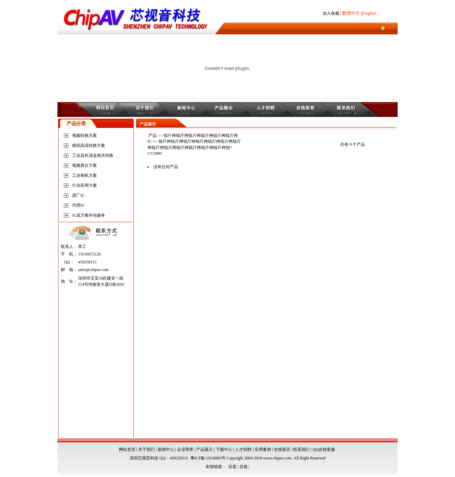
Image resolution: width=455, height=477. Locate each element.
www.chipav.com (277, 458)
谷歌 (244, 466)
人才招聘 (243, 449)
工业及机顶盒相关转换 (92, 155)
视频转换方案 (84, 135)
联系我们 (301, 449)
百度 (232, 466)
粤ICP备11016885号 (207, 458)
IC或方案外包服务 (88, 215)
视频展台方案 (84, 165)
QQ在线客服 (324, 449)
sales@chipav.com (93, 269)
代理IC (78, 205)
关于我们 (146, 449)
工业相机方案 (84, 175)
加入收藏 (331, 13)
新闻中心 (166, 449)
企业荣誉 (185, 449)
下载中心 (224, 449)
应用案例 (263, 449)
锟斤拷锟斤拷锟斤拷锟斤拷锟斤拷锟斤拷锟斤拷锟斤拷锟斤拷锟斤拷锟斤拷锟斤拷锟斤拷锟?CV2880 (194, 147)
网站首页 (127, 449)
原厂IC (78, 195)
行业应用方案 (84, 185)
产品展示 (204, 449)
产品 (152, 135)
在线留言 (282, 449)
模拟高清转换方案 (88, 145)
